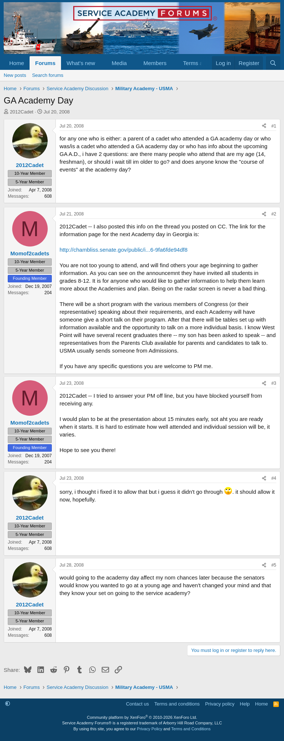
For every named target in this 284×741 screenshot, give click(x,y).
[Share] (264, 126)
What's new (81, 63)
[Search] (273, 63)
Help (245, 704)
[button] (101, 63)
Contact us (137, 704)
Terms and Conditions (190, 729)
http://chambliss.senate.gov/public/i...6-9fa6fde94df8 (123, 250)
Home (16, 63)
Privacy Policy (149, 729)
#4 (273, 478)
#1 (273, 126)
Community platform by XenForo (142, 717)
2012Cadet (22, 112)
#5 (273, 565)
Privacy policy (219, 704)
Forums (45, 63)
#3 (273, 383)
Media (119, 63)
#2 (273, 214)
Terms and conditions (177, 704)
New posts (15, 75)
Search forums (48, 75)
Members (155, 63)
